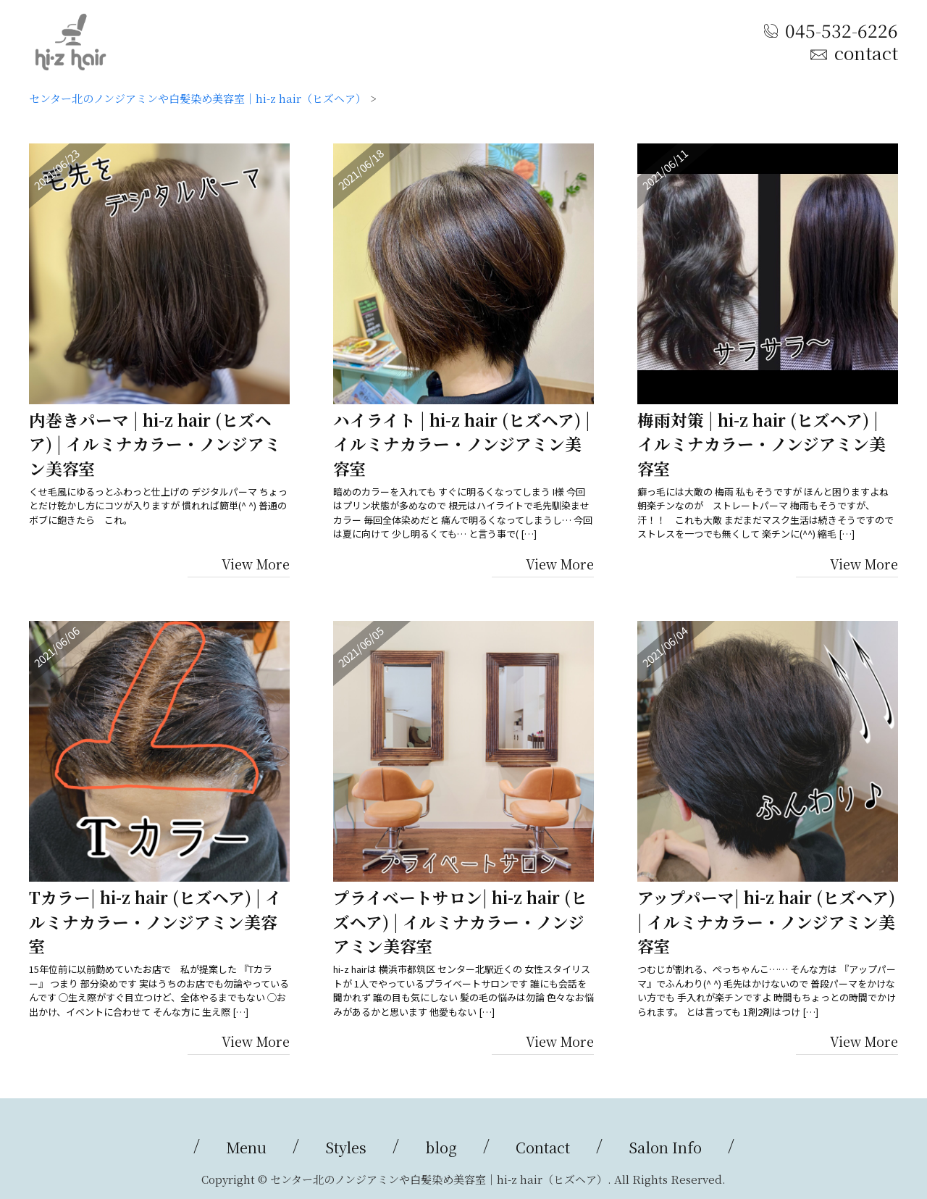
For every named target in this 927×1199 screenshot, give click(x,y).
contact (866, 53)
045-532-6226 (841, 30)
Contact (543, 1147)
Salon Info (665, 1147)
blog (441, 1147)
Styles (345, 1147)
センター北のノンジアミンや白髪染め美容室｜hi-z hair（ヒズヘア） (197, 98)
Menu (246, 1147)
